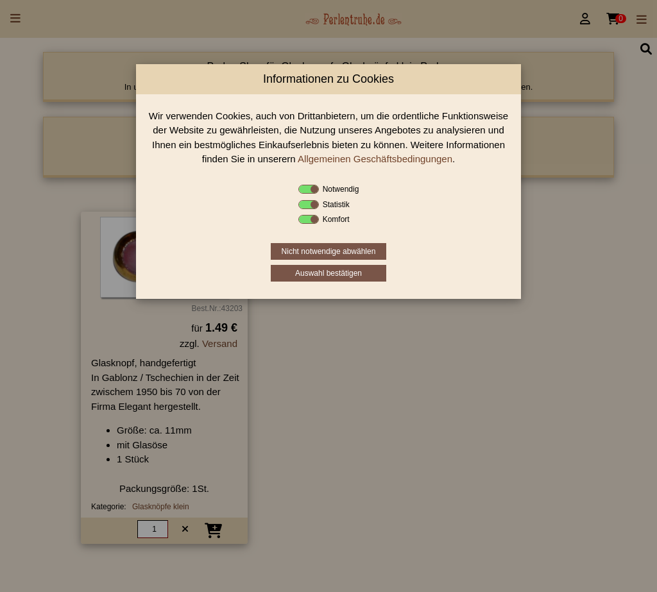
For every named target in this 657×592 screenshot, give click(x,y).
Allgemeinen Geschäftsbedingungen (375, 158)
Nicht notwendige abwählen (329, 251)
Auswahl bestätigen (328, 273)
